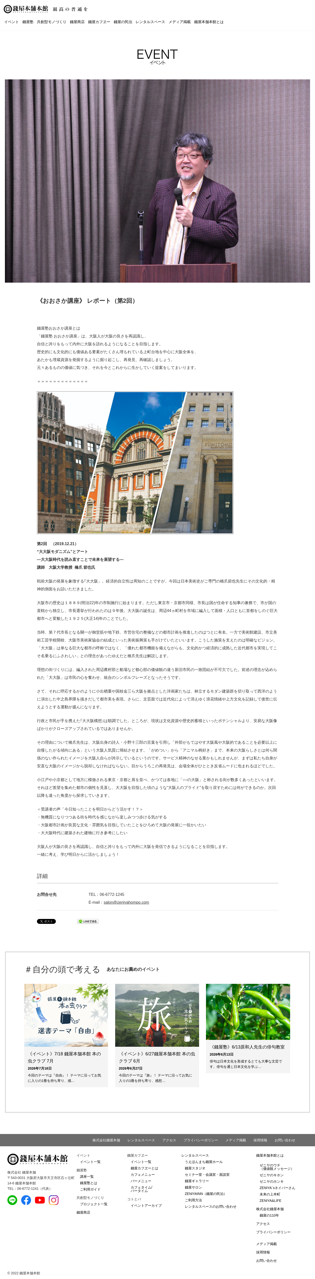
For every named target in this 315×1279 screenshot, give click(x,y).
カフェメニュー (143, 1175)
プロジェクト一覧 (94, 1204)
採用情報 (260, 1140)
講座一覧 (87, 1176)
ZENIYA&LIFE (270, 1201)
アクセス (169, 1140)
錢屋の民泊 (123, 22)
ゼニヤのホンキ (272, 1181)
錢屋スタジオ (195, 1168)
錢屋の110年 (269, 1215)
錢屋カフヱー (99, 22)
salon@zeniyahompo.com (126, 902)
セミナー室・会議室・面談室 (207, 1175)
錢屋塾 (27, 22)
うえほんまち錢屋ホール (204, 1162)
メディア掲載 (180, 22)
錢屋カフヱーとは (144, 1168)
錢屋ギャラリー (197, 1181)
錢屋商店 (77, 22)
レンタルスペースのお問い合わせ (210, 1206)
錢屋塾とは (88, 1183)
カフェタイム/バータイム (141, 1189)
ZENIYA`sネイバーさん (277, 1188)
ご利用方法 (193, 1200)
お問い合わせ (285, 1140)
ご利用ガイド (90, 1189)
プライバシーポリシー (201, 1140)
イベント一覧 (90, 1162)
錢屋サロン (193, 1187)
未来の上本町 (270, 1194)
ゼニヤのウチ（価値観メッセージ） (277, 1167)
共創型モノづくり (51, 22)
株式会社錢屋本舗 (106, 1140)
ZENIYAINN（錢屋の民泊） (206, 1194)
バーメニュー (141, 1181)
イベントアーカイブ (146, 1205)
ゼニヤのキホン (272, 1175)
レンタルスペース (150, 22)
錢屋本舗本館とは (209, 22)
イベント (11, 22)
